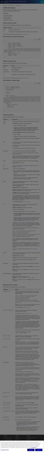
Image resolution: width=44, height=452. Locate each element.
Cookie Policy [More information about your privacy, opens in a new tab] (33, 448)
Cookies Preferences (5, 450)
